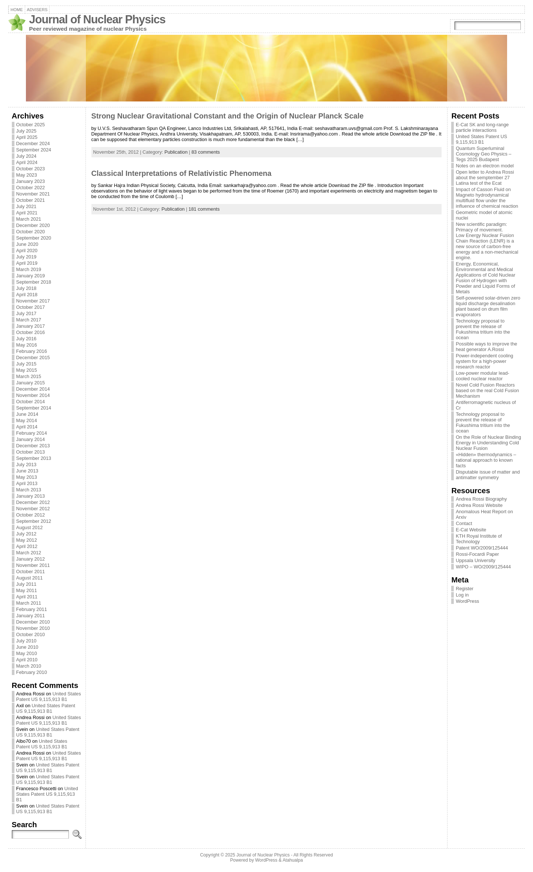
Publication (176, 152)
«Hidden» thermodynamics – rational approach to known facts (486, 460)
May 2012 (26, 540)
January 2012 (30, 559)
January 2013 (30, 496)
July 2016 (26, 338)
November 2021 (33, 194)
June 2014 (27, 414)
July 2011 (26, 584)
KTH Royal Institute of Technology (479, 538)
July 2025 (26, 131)
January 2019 (30, 275)
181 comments (203, 209)
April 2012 (27, 546)
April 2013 (27, 483)
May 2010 (26, 653)
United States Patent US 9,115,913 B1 (48, 696)
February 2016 (31, 351)
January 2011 (30, 615)
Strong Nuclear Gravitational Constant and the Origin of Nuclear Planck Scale (227, 116)
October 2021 (30, 200)
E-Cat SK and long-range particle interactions (482, 127)
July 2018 (26, 288)
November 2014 (33, 395)
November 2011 (33, 565)
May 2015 (26, 370)
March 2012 (28, 552)
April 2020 (27, 250)
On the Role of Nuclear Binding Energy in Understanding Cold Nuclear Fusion (488, 442)
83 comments (205, 152)
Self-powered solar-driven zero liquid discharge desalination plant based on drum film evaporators (488, 306)
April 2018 (27, 294)
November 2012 (33, 508)
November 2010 (33, 628)
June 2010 (27, 647)
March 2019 (28, 269)
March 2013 (28, 489)
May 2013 (26, 477)
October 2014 (30, 401)
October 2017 (30, 307)
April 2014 (27, 427)
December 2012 (33, 502)
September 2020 (33, 238)
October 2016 (30, 332)
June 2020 (27, 244)
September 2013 (33, 458)
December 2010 (33, 622)
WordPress (467, 601)
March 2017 (28, 320)
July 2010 (26, 641)
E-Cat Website (471, 529)
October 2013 (30, 452)
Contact (464, 523)
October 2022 (30, 187)
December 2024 (33, 143)
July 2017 (26, 313)
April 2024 (27, 162)
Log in (462, 595)
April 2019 (27, 263)
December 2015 (33, 357)
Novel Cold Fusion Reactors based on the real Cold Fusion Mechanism (487, 390)
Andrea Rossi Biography (481, 499)
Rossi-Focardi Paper (477, 554)
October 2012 (30, 515)
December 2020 (33, 225)
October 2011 (30, 571)
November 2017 (33, 301)
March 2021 (28, 219)
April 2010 (27, 659)
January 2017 (30, 326)
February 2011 (31, 609)
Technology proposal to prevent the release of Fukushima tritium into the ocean (483, 329)
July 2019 (26, 257)
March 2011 (28, 603)
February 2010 (31, 672)
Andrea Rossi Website (479, 505)
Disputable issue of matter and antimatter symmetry (488, 474)
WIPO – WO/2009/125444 (483, 566)
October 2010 (30, 634)
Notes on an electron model (485, 165)
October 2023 (30, 168)
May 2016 (26, 345)
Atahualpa (292, 860)
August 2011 (29, 578)
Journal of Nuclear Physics (97, 19)
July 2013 (26, 464)
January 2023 (30, 181)
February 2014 (31, 433)
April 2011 (27, 596)
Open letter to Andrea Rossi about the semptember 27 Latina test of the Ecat (485, 177)
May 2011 (26, 590)
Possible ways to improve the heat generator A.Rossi (486, 346)
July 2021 (26, 206)
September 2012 (33, 521)
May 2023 (26, 175)
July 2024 (26, 156)
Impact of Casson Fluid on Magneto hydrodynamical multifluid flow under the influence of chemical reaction (487, 198)
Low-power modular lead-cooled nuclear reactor (482, 375)
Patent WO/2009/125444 (482, 548)
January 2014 (30, 439)
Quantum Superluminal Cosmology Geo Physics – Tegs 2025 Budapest (483, 154)
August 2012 (29, 527)
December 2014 (33, 389)
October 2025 (30, 124)
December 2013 (33, 445)
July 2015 (26, 364)
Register (464, 588)
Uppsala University (475, 560)
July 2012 (26, 534)
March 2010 (28, 666)
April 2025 (27, 137)
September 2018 (33, 282)
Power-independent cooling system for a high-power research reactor (484, 361)
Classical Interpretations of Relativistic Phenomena (181, 173)
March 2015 (28, 376)
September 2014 (33, 408)
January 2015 (30, 382)
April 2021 (27, 213)
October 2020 (30, 231)
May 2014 (26, 420)
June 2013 (27, 471)
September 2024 (33, 150)
